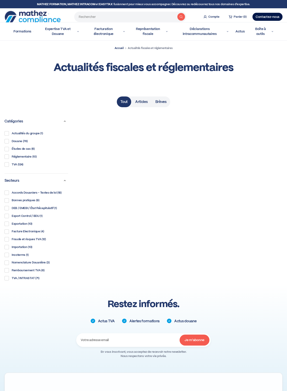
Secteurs (36, 180)
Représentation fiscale (152, 31)
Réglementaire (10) (20, 156)
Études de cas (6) (19, 149)
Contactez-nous (267, 15)
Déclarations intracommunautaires (206, 31)
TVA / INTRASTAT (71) (21, 278)
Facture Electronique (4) (24, 231)
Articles (141, 101)
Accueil (119, 48)
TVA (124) (13, 164)
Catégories (36, 121)
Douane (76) (16, 141)
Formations (23, 31)
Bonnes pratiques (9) (21, 200)
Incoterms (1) (16, 255)
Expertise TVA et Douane (62, 31)
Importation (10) (18, 247)
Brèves (161, 101)
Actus (240, 31)
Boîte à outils (264, 31)
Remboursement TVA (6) (24, 270)
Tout (124, 101)
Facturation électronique (109, 31)
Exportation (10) (18, 224)
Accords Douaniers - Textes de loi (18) (33, 192)
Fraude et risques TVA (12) (25, 239)
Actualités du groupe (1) (23, 133)
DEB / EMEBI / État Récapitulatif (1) (30, 208)
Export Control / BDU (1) (23, 216)
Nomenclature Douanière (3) (27, 263)
